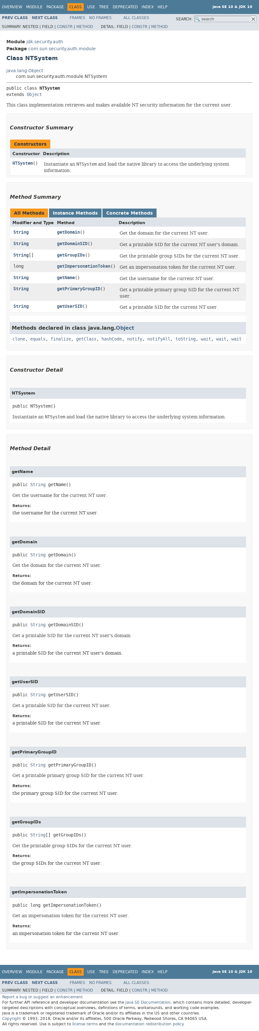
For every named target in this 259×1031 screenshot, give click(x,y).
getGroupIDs (71, 255)
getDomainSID (72, 243)
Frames (77, 18)
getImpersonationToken (83, 266)
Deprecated (125, 7)
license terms (85, 1024)
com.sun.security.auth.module (62, 49)
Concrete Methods (129, 213)
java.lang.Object (24, 70)
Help (162, 7)
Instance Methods (75, 213)
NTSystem (22, 163)
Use (91, 7)
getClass (86, 339)
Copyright (11, 1018)
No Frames (100, 18)
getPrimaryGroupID (78, 289)
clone (18, 339)
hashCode (112, 339)
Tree (104, 7)
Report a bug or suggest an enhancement (42, 997)
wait (206, 339)
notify (134, 339)
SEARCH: (184, 19)
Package (55, 7)
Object (34, 94)
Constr (65, 26)
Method (84, 26)
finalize (61, 339)
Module (34, 7)
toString (185, 339)
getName (66, 277)
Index (148, 7)
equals (38, 339)
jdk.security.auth (44, 42)
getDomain (68, 232)
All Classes (136, 18)
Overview (12, 7)
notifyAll (158, 339)
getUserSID (69, 306)
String (21, 232)
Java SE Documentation (148, 1002)
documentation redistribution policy (149, 1024)
